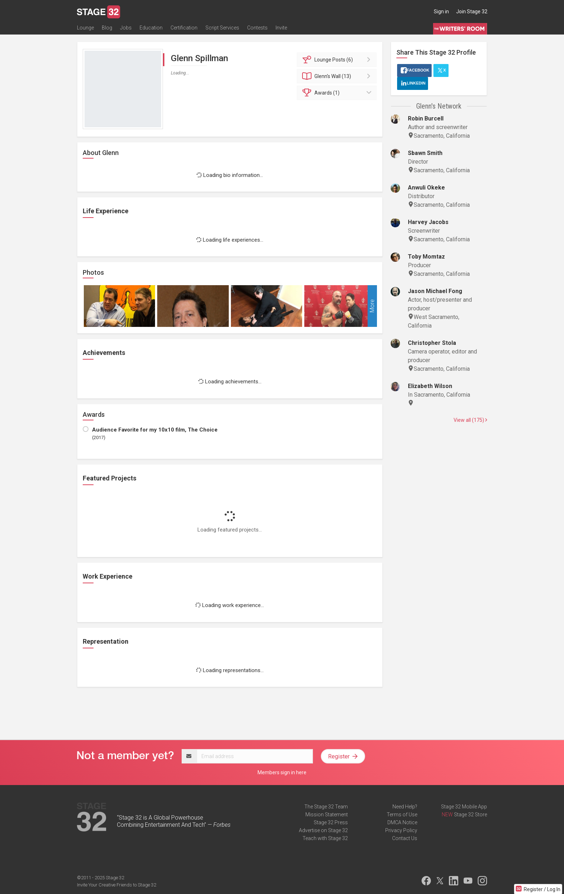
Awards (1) (338, 92)
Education (151, 28)
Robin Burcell (426, 118)
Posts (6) (338, 59)
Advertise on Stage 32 (323, 830)
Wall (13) (338, 76)
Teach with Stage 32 (325, 838)
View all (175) (470, 420)
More (372, 306)
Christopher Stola (432, 342)
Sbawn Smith (425, 153)
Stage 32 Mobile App (464, 806)
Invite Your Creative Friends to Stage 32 (116, 885)
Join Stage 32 (471, 11)
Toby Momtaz (426, 256)
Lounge (85, 28)
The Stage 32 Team (326, 806)
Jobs (126, 28)
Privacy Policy (401, 830)
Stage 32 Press (331, 822)
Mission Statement (326, 814)
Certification (183, 28)
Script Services (222, 28)
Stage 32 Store (470, 814)
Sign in (441, 11)
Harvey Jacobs (428, 222)
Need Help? (404, 806)
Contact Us (404, 838)
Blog (107, 28)
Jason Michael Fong (435, 291)
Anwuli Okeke (426, 187)
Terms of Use (402, 814)
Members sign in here (282, 772)
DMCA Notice (402, 822)
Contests (257, 28)
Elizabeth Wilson (430, 386)
